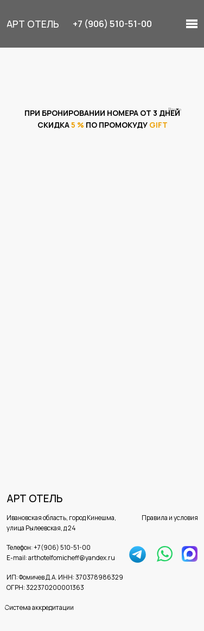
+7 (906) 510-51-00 (112, 23)
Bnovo (174, 109)
